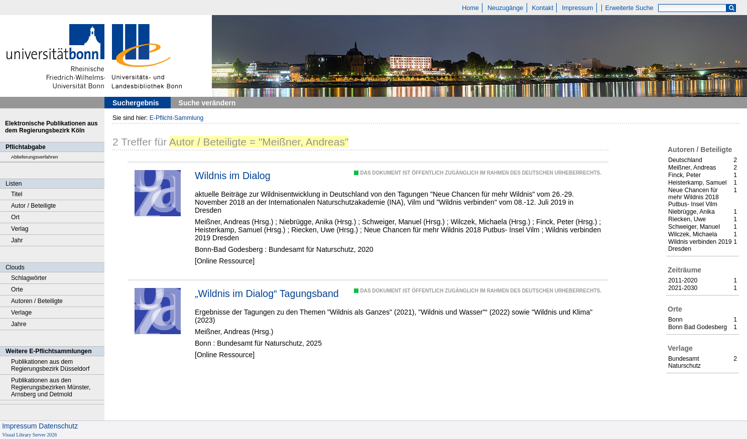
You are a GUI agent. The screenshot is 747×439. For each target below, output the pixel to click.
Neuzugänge (505, 8)
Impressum (577, 8)
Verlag (20, 228)
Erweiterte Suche (629, 8)
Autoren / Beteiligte (37, 301)
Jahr (17, 240)
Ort (15, 217)
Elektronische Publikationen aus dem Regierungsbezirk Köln (51, 127)
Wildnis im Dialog (233, 175)
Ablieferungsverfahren (34, 157)
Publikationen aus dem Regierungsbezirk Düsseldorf (50, 365)
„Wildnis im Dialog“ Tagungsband (267, 293)
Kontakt (542, 8)
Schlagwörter (29, 277)
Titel (17, 194)
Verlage (21, 312)
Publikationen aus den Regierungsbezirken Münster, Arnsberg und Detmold (50, 387)
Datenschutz (58, 426)
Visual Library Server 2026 (29, 434)
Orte (17, 289)
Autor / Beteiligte (33, 205)
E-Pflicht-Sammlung (177, 117)
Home (470, 8)
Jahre (18, 324)
